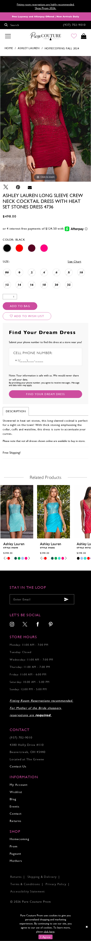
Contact (15, 813)
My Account (18, 785)
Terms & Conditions (25, 884)
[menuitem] (12, 625)
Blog (13, 799)
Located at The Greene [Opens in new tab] (27, 759)
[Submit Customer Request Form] (45, 394)
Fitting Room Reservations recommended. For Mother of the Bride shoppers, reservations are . (41, 708)
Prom (13, 846)
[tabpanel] (45, 119)
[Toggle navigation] (8, 36)
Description (16, 411)
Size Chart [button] (74, 261)
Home (9, 48)
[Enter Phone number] (34, 360)
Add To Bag (20, 306)
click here (49, 931)
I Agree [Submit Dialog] (45, 936)
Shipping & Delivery (42, 877)
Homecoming (19, 839)
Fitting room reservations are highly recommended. (45, 4)
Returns (15, 821)
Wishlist (16, 792)
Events (14, 806)
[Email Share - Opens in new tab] (29, 187)
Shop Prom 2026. (45, 8)
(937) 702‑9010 (21, 737)
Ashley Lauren (29, 48)
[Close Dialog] (87, 926)
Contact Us (18, 766)
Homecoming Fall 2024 (62, 48)
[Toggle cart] (83, 36)
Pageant (15, 853)
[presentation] (16, 511)
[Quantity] (10, 296)
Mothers (16, 861)
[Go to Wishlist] (73, 36)
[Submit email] (66, 599)
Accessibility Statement (27, 891)
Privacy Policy (56, 884)
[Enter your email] (42, 599)
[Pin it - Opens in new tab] (17, 187)
